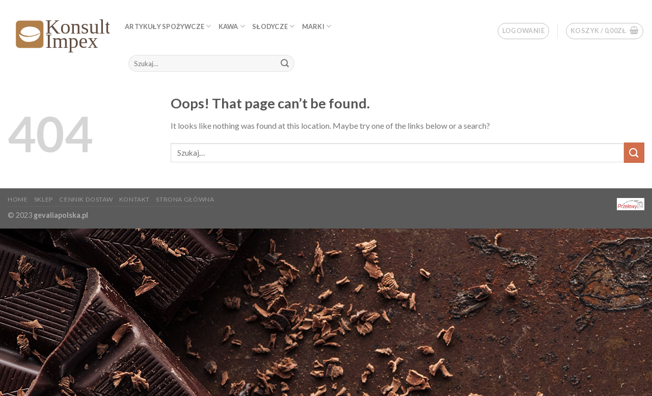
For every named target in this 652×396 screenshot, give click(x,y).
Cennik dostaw (86, 199)
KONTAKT (134, 199)
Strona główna (185, 199)
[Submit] (284, 63)
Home (18, 199)
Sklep (43, 199)
